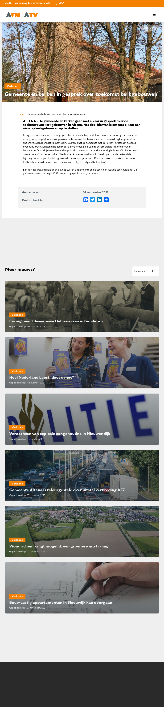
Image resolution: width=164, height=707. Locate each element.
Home (21, 114)
